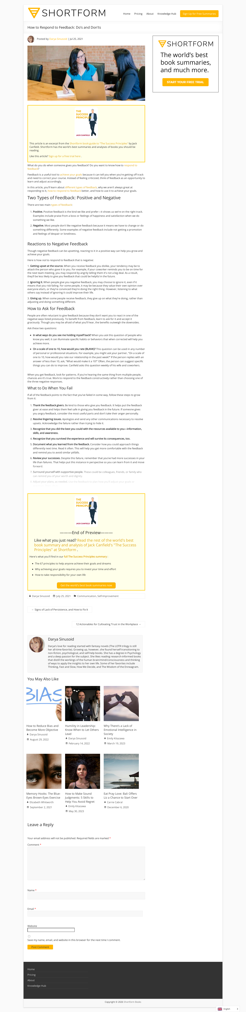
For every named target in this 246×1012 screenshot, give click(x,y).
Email (31, 909)
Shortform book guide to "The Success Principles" (99, 143)
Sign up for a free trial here (65, 156)
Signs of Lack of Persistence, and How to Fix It (60, 609)
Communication (86, 596)
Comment (34, 844)
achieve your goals (71, 174)
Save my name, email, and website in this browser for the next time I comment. (73, 940)
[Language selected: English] (228, 1009)
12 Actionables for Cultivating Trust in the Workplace (108, 624)
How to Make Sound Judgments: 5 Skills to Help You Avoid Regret (79, 797)
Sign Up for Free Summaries (199, 13)
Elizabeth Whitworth (42, 802)
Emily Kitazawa (115, 738)
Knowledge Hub (167, 13)
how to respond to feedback (64, 190)
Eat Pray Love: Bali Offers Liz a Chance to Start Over (120, 795)
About (150, 13)
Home (126, 13)
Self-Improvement (108, 596)
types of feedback (61, 204)
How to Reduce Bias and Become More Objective (42, 728)
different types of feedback (81, 187)
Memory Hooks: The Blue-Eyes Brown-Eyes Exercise (43, 795)
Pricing (138, 13)
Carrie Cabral (115, 802)
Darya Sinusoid (58, 39)
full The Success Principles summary (85, 556)
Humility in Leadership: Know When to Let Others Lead (82, 730)
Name (32, 890)
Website (32, 926)
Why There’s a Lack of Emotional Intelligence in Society (120, 730)
